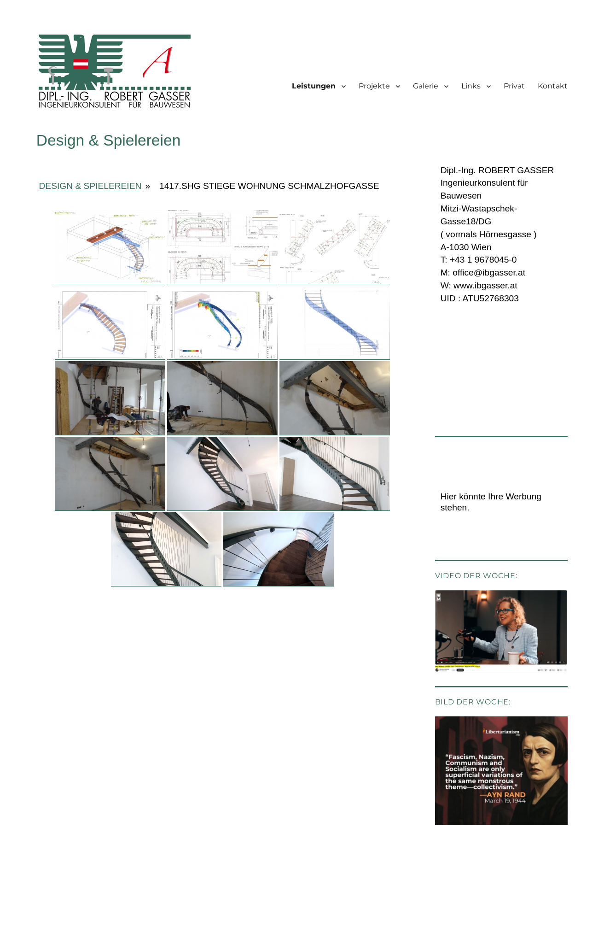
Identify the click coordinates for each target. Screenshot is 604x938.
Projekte (374, 86)
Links (471, 86)
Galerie (425, 86)
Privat (514, 86)
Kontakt (553, 86)
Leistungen (314, 86)
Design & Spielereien (90, 186)
